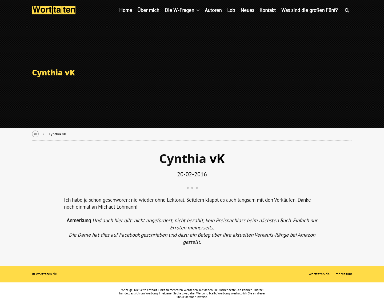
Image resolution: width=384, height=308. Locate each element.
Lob (231, 17)
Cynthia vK (57, 133)
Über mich (148, 17)
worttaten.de (319, 273)
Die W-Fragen (179, 17)
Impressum (343, 273)
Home (125, 17)
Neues (247, 17)
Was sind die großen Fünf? (309, 17)
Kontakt (267, 17)
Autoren (213, 17)
